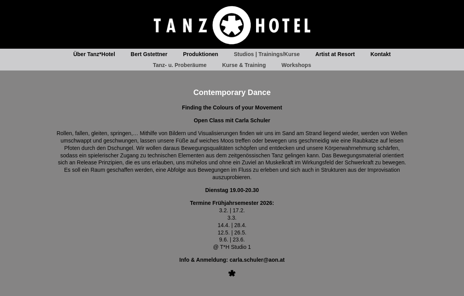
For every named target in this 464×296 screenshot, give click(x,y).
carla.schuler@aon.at (256, 260)
